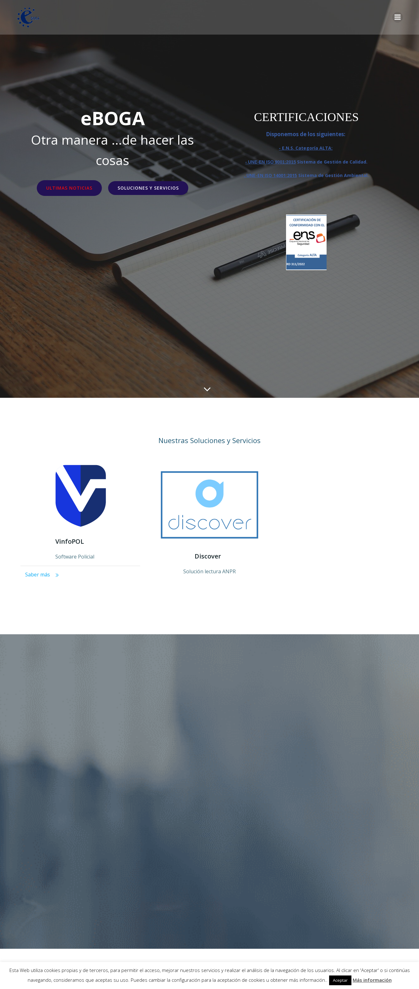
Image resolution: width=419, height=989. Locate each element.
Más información (372, 980)
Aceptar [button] (340, 980)
